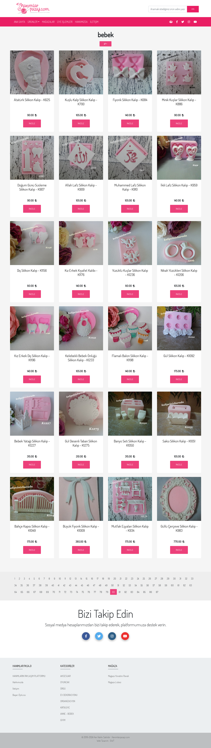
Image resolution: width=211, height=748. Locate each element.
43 (70, 585)
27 (156, 578)
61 (178, 585)
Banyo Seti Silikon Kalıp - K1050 (130, 443)
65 (22, 591)
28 (162, 578)
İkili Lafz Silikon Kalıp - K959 (179, 185)
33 (192, 578)
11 (65, 578)
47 (94, 585)
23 (132, 578)
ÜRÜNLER (32, 21)
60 (172, 585)
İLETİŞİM (94, 21)
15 (86, 578)
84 (138, 591)
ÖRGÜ (63, 688)
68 (41, 591)
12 (70, 578)
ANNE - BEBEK (67, 713)
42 (64, 585)
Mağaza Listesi (114, 682)
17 (97, 578)
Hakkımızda (18, 682)
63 (190, 585)
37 (34, 585)
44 (76, 585)
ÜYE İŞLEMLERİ (64, 21)
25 (144, 578)
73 (71, 591)
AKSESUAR (65, 675)
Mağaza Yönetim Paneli (118, 675)
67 (34, 591)
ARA (192, 9)
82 (125, 591)
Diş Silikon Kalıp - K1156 (32, 270)
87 (157, 591)
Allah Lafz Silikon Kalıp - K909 (81, 187)
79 (107, 591)
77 (95, 591)
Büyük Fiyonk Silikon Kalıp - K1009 (81, 528)
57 (154, 585)
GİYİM (62, 720)
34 (15, 585)
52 (124, 585)
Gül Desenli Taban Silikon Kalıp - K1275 (81, 443)
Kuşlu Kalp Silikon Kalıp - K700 (81, 102)
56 (147, 585)
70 (54, 591)
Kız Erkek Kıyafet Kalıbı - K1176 (81, 272)
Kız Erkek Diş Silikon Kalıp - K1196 (32, 358)
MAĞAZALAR (48, 21)
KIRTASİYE (65, 707)
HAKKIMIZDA (81, 21)
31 (180, 578)
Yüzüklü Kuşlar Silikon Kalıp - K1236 (130, 272)
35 (21, 585)
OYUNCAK (64, 682)
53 (130, 585)
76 (89, 591)
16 (92, 578)
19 (109, 578)
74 (77, 591)
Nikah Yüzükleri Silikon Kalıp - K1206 (179, 272)
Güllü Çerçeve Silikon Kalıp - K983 (179, 528)
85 (144, 591)
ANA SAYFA (20, 21)
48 (100, 585)
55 (142, 585)
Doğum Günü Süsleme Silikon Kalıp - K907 (32, 187)
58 (160, 585)
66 (28, 591)
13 (76, 578)
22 (126, 578)
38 (40, 585)
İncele (32, 123)
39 (46, 585)
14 (81, 578)
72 (65, 591)
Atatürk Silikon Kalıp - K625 (32, 100)
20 (115, 578)
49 (106, 585)
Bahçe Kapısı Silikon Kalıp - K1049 (31, 528)
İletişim (16, 688)
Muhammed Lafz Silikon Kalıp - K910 (130, 187)
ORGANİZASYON (67, 701)
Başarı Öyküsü (19, 694)
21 (120, 578)
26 (150, 578)
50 (112, 585)
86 (150, 591)
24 (138, 578)
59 (166, 585)
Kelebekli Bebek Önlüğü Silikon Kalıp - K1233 (81, 358)
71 (59, 591)
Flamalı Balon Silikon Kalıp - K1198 (130, 358)
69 (47, 591)
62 (184, 585)
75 (83, 591)
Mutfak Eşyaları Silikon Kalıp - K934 (129, 528)
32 (186, 578)
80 (114, 591)
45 (82, 585)
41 (58, 585)
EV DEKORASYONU (68, 694)
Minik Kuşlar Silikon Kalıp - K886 (179, 102)
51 (118, 585)
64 (15, 591)
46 (88, 585)
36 (27, 585)
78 (101, 591)
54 (136, 585)
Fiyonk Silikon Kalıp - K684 (130, 100)
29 (168, 578)
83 (132, 591)
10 (60, 578)
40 (53, 585)
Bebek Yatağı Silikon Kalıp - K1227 (32, 443)
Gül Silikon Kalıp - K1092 (179, 356)
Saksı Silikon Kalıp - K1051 (179, 441)
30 (174, 578)
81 (119, 591)
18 (103, 578)
